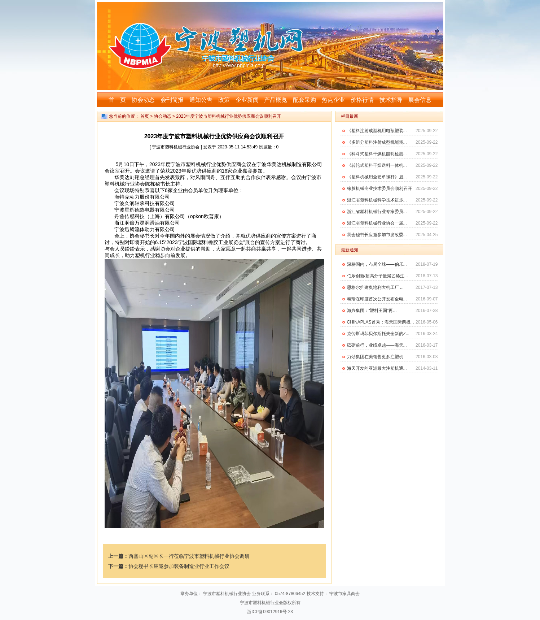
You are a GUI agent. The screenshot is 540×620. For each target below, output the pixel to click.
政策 (224, 100)
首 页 (117, 100)
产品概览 (275, 100)
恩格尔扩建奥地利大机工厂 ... (375, 287)
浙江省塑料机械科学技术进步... (377, 200)
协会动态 (143, 100)
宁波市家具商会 (344, 593)
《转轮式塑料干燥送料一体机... (377, 165)
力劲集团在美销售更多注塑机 (375, 356)
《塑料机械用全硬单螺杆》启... (377, 176)
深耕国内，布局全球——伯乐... (377, 264)
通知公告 (200, 100)
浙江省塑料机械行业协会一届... (377, 223)
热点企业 (333, 100)
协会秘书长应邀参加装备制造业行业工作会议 (178, 566)
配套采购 (304, 100)
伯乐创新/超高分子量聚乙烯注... (377, 275)
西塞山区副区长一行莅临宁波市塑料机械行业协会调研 (189, 556)
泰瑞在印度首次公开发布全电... (377, 299)
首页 (144, 116)
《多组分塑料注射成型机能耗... (377, 142)
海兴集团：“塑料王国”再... (372, 310)
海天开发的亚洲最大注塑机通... (377, 368)
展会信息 (419, 100)
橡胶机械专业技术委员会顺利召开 (379, 188)
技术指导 (391, 100)
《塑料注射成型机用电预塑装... (377, 130)
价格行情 (362, 100)
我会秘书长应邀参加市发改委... (377, 234)
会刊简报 (172, 100)
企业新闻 (247, 100)
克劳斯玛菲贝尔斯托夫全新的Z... (378, 333)
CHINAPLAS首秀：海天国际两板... (380, 322)
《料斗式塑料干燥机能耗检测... (377, 153)
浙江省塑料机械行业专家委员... (377, 211)
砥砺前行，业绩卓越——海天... (377, 345)
